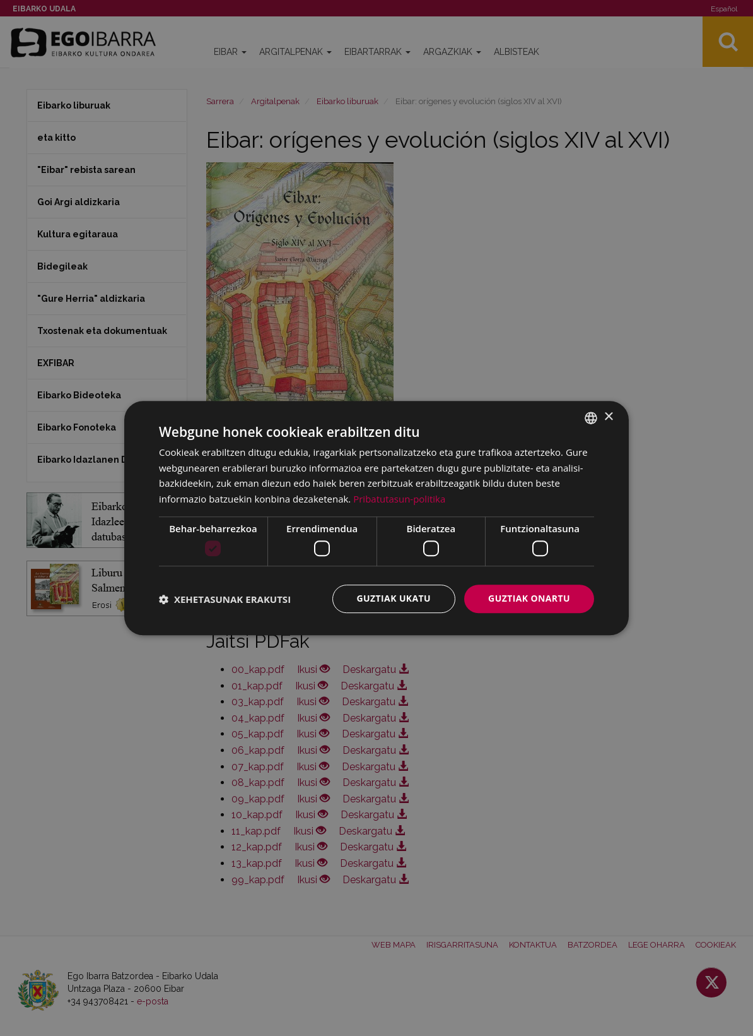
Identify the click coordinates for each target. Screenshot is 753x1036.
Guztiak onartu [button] (529, 599)
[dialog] (376, 518)
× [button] (608, 417)
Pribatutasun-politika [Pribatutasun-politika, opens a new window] (399, 498)
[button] (225, 599)
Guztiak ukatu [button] (394, 599)
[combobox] (591, 418)
